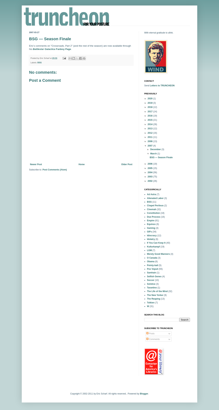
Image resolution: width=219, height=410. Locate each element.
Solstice (151, 284)
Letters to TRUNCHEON (162, 85)
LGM (149, 250)
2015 (150, 120)
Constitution (153, 213)
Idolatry (151, 239)
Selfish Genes (154, 276)
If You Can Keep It (156, 243)
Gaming (151, 228)
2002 (150, 181)
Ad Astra (151, 194)
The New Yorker (155, 295)
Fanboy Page (52, 49)
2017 (150, 111)
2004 (150, 172)
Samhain (151, 272)
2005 (150, 168)
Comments (153, 339)
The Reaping (153, 299)
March (153, 153)
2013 (150, 128)
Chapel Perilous (155, 205)
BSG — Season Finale (161, 157)
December (155, 149)
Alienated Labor (155, 198)
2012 (150, 133)
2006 (150, 164)
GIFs (149, 231)
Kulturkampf (153, 246)
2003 (150, 176)
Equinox (151, 224)
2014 (150, 124)
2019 (150, 103)
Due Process (153, 217)
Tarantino (152, 287)
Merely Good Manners (158, 254)
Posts (150, 333)
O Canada (152, 258)
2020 (150, 98)
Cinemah (151, 209)
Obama (150, 261)
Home (82, 164)
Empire (150, 220)
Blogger (144, 393)
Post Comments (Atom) (54, 169)
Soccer (150, 280)
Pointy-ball (152, 265)
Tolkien (150, 302)
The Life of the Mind (157, 291)
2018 (150, 107)
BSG (39, 62)
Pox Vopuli (152, 269)
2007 (150, 145)
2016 (150, 115)
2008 (150, 141)
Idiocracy (152, 235)
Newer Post (36, 164)
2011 (150, 137)
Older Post (126, 164)
